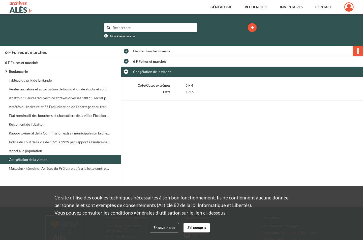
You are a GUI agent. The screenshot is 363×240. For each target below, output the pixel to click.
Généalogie (221, 7)
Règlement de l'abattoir (27, 124)
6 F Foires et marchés (21, 62)
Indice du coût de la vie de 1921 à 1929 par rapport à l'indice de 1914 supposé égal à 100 (59, 142)
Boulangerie (18, 71)
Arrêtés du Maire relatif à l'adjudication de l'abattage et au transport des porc (59, 107)
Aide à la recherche (122, 36)
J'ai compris (196, 227)
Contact (323, 7)
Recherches (256, 7)
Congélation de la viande (28, 159)
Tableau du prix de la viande (30, 80)
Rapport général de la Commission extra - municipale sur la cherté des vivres (59, 133)
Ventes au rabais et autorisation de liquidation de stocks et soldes (59, 89)
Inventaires (291, 7)
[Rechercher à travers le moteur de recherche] (153, 27)
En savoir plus (164, 227)
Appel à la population (25, 151)
